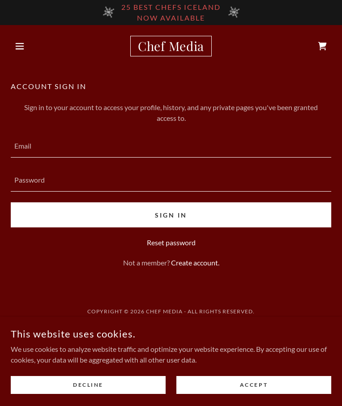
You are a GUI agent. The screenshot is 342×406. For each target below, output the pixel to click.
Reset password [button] (171, 242)
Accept (254, 384)
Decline (88, 384)
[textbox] (171, 146)
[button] (35, 46)
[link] (171, 46)
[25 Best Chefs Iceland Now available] (171, 12)
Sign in (171, 215)
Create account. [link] (195, 262)
